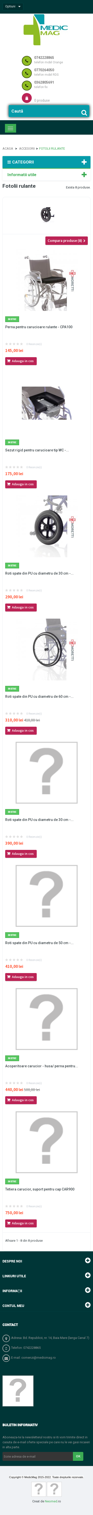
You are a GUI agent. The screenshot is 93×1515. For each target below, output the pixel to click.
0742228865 (44, 58)
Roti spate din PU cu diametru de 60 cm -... (39, 697)
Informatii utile (21, 174)
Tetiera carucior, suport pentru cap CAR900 (39, 1189)
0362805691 (44, 82)
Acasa (7, 148)
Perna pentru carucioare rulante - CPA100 (38, 327)
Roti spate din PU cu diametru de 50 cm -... (39, 943)
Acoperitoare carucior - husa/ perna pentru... (41, 1066)
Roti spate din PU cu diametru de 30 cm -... (39, 573)
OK (78, 1456)
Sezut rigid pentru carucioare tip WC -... (37, 450)
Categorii (20, 162)
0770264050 (44, 70)
